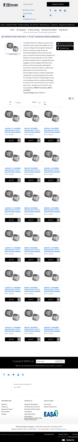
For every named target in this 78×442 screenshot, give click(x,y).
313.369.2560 (27, 14)
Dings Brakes (63, 30)
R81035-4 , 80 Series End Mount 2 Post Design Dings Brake (52, 170)
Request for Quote (6, 409)
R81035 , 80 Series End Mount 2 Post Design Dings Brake (32, 170)
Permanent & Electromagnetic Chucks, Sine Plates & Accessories (33, 418)
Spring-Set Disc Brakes (49, 30)
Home (3, 25)
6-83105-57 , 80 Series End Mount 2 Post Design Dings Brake (13, 329)
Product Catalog (23, 25)
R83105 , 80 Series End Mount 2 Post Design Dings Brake (32, 329)
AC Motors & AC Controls (32, 407)
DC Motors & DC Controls (32, 409)
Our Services (34, 25)
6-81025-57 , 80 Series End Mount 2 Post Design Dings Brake (13, 130)
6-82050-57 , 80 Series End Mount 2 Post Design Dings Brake (13, 210)
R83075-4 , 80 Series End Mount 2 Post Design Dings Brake (52, 289)
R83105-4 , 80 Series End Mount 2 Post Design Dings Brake (52, 329)
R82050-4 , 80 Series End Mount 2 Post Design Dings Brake (52, 210)
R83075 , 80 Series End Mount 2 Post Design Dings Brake (32, 289)
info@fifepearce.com (29, 19)
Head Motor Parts (30, 414)
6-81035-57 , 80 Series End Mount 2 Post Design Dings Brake (13, 170)
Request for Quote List (67, 25)
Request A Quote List (50, 407)
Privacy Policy (5, 411)
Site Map (75, 434)
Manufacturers (45, 25)
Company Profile (11, 25)
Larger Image (13, 54)
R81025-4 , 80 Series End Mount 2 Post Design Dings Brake (52, 130)
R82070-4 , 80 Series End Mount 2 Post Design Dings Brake (52, 249)
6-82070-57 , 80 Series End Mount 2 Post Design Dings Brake (13, 249)
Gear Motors (28, 411)
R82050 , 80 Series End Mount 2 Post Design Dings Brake (32, 210)
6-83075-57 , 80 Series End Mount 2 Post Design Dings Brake (13, 289)
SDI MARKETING (49, 434)
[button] (68, 440)
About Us (4, 404)
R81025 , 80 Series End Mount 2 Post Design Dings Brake (32, 130)
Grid (70, 98)
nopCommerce (73, 437)
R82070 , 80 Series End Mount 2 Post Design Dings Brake (32, 249)
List (72, 98)
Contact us (4, 407)
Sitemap (3, 414)
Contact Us (54, 25)
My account (47, 404)
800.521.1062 (29, 10)
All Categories (21, 30)
